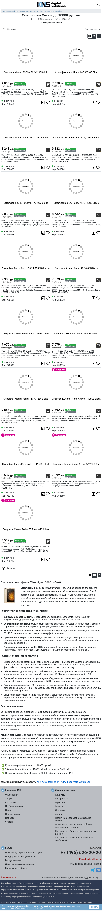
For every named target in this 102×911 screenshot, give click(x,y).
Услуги (9, 798)
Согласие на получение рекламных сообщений (74, 839)
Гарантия (60, 802)
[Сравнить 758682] (94, 233)
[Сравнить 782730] (43, 494)
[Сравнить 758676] (94, 363)
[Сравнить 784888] (94, 428)
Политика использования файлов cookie (73, 819)
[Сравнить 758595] (94, 102)
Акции (58, 814)
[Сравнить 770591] (43, 298)
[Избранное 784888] (98, 429)
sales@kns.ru (94, 859)
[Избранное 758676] (98, 363)
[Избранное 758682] (98, 233)
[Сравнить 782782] (43, 559)
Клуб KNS (60, 794)
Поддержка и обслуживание (20, 856)
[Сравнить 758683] (43, 167)
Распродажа (61, 798)
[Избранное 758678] (98, 298)
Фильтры (9, 29)
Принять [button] (94, 907)
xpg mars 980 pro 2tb (79, 782)
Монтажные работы (16, 868)
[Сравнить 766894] (94, 167)
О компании (11, 794)
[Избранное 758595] (98, 102)
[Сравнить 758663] (43, 233)
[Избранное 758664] (48, 102)
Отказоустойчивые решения (20, 864)
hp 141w (58, 782)
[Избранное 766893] (48, 429)
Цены (8, 810)
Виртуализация (13, 860)
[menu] (3, 5)
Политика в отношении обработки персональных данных (73, 826)
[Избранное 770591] (48, 298)
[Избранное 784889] (98, 494)
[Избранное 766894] (98, 167)
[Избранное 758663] (48, 233)
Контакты (10, 802)
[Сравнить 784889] (94, 494)
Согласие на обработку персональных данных (75, 832)
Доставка (60, 810)
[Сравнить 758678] (94, 298)
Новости (9, 818)
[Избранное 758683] (48, 167)
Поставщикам (12, 814)
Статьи (9, 821)
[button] (89, 36)
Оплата (59, 806)
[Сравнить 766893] (43, 428)
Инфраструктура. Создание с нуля (23, 852)
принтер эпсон (45, 782)
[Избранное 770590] (48, 363)
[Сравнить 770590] (43, 363)
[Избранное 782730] (48, 494)
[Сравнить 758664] (43, 102)
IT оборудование (14, 806)
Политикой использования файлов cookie (34, 908)
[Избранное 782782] (48, 559)
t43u (65, 782)
